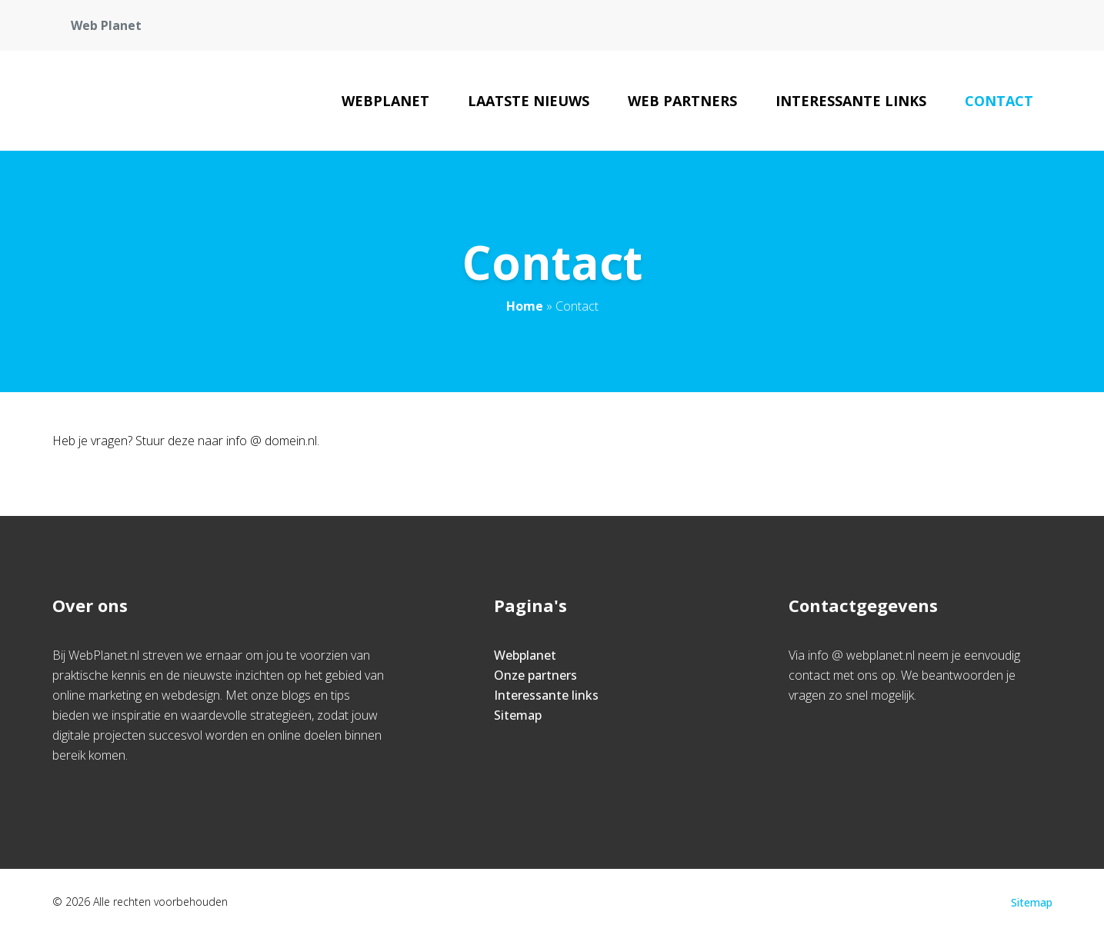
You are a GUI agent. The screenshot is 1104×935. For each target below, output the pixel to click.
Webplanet (385, 101)
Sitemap (518, 715)
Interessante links (850, 101)
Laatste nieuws (528, 101)
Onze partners (535, 675)
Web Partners (682, 101)
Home (524, 306)
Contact (999, 101)
